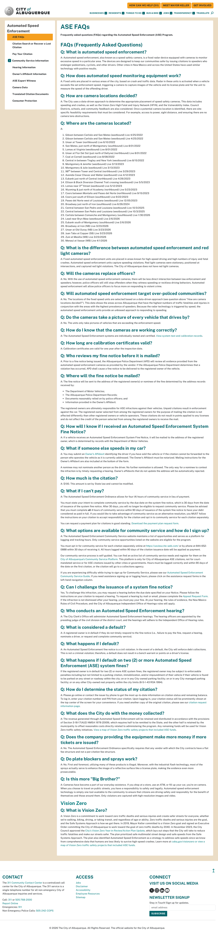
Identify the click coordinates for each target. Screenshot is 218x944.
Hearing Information (23, 67)
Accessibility (83, 890)
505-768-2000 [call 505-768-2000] (23, 899)
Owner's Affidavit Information (29, 74)
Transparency (184, 13)
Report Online (10, 903)
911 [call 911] (20, 907)
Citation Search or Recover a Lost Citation (31, 45)
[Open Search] (212, 13)
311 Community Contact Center (24, 882)
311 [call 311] (10, 899)
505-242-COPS (45, 910)
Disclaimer (82, 886)
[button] (202, 13)
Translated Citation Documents (30, 94)
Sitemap (80, 897)
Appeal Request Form (195, 596)
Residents (116, 13)
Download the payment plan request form (155, 523)
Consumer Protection (24, 100)
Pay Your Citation (22, 54)
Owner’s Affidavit (94, 454)
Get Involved (202, 5)
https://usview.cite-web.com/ (162, 545)
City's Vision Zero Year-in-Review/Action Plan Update (115, 830)
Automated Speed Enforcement (23, 28)
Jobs (167, 13)
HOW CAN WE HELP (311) (144, 5)
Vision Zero (74, 803)
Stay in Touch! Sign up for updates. (169, 902)
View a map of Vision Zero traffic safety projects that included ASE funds (135, 729)
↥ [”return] (213, 870)
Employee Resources (88, 893)
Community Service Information (30, 60)
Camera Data (20, 87)
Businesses (98, 13)
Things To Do (135, 13)
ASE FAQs (18, 37)
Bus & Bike (154, 13)
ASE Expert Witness (24, 80)
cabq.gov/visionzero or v (185, 841)
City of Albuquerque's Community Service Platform (89, 559)
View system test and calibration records (179, 335)
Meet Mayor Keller (176, 5)
